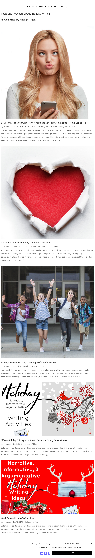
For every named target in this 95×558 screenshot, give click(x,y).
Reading (57, 246)
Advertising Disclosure (49, 544)
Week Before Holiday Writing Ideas (18, 518)
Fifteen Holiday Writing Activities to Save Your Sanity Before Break (34, 440)
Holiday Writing (45, 126)
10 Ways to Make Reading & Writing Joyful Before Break (28, 362)
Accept (72, 553)
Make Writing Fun (60, 126)
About (56, 7)
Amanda (7, 126)
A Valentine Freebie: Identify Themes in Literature (25, 242)
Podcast (39, 7)
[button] (91, 543)
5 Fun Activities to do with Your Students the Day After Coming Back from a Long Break (44, 122)
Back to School (31, 126)
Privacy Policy (36, 544)
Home (31, 7)
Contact (48, 7)
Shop (63, 7)
